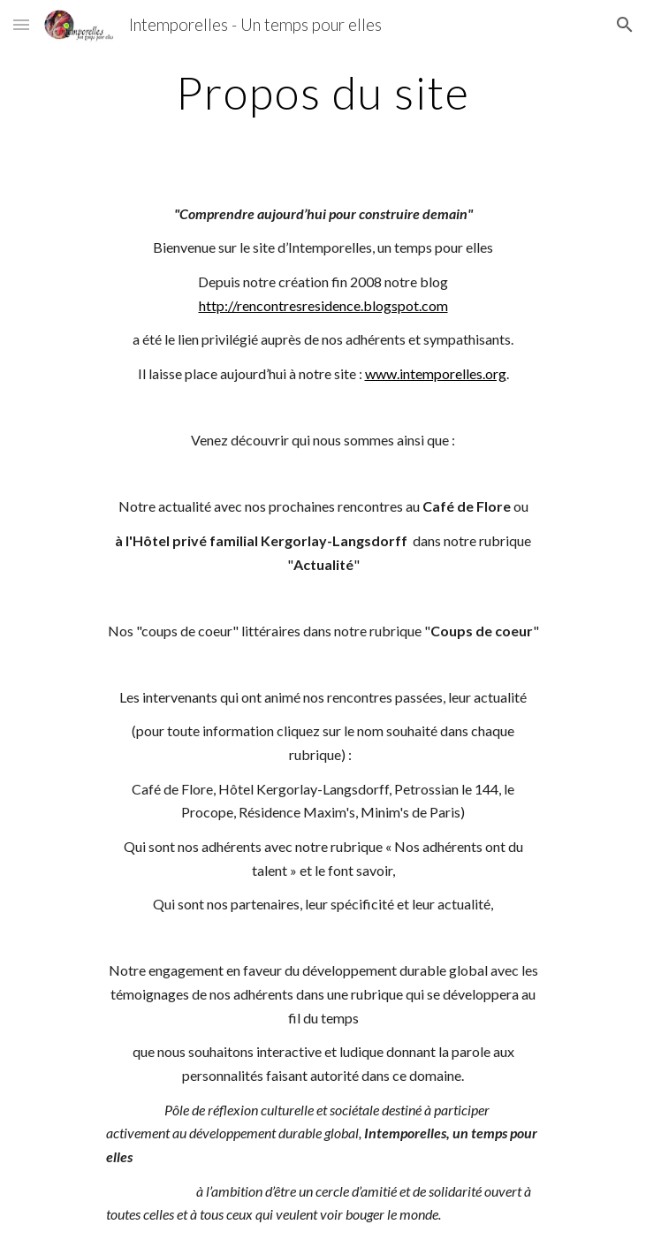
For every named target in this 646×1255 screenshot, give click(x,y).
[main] (323, 93)
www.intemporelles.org (435, 373)
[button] (21, 24)
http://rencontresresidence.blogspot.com (323, 305)
